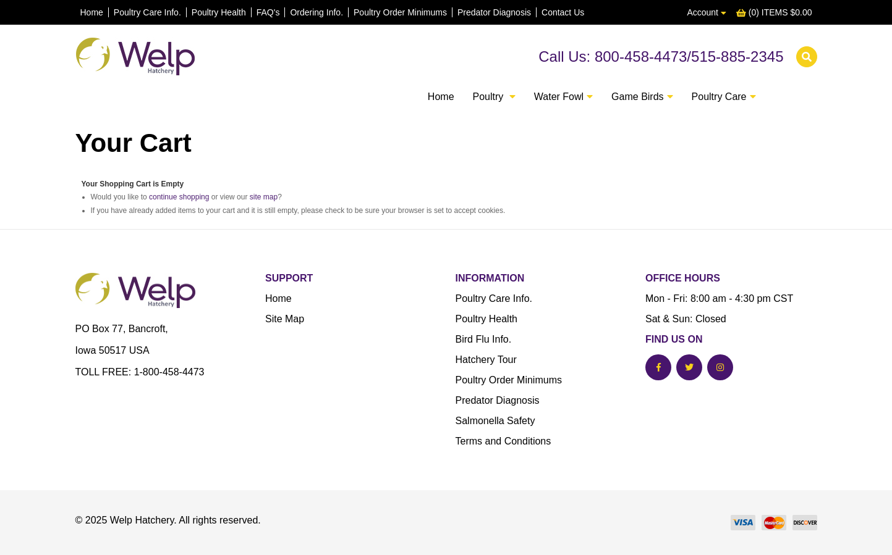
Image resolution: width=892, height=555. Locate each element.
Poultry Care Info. (147, 12)
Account (706, 12)
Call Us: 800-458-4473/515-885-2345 (660, 56)
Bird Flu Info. (484, 339)
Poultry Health (219, 12)
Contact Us (563, 12)
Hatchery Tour (486, 359)
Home (91, 12)
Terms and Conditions (503, 441)
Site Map (284, 319)
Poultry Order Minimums (400, 12)
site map (264, 197)
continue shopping (179, 197)
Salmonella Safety (495, 420)
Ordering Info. (316, 12)
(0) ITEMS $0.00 (774, 12)
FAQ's (268, 12)
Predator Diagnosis (494, 12)
